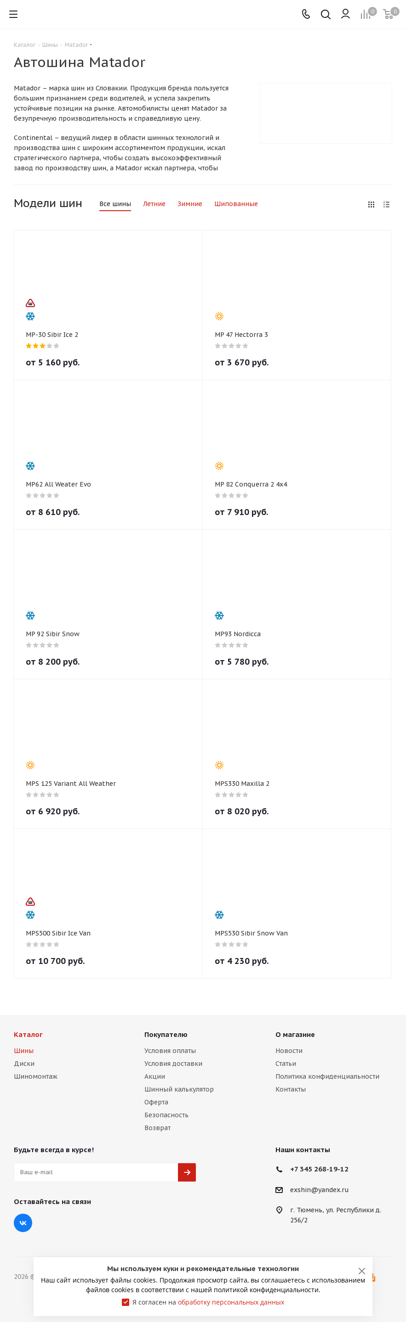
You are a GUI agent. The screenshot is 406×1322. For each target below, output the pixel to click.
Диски (24, 1063)
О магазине (295, 1034)
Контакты (290, 1089)
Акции (154, 1076)
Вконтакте (23, 1223)
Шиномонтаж (35, 1076)
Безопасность (166, 1115)
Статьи (285, 1063)
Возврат (157, 1128)
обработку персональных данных (231, 1302)
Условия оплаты (170, 1051)
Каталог (28, 1034)
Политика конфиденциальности (327, 1076)
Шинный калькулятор (179, 1089)
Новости (289, 1051)
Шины (24, 1051)
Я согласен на (208, 1302)
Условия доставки (173, 1063)
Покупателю (166, 1034)
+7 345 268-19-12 (319, 1169)
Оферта (156, 1102)
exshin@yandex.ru (319, 1190)
